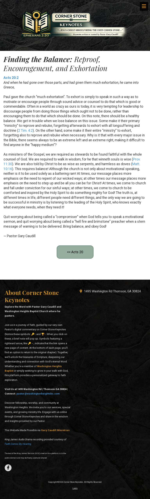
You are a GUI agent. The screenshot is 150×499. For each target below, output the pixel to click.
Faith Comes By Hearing (18, 443)
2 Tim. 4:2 (25, 130)
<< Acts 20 (75, 252)
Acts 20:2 (11, 78)
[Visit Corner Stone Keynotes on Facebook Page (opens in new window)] (8, 467)
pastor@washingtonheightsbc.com (38, 393)
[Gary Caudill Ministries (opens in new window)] (55, 430)
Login (75, 488)
